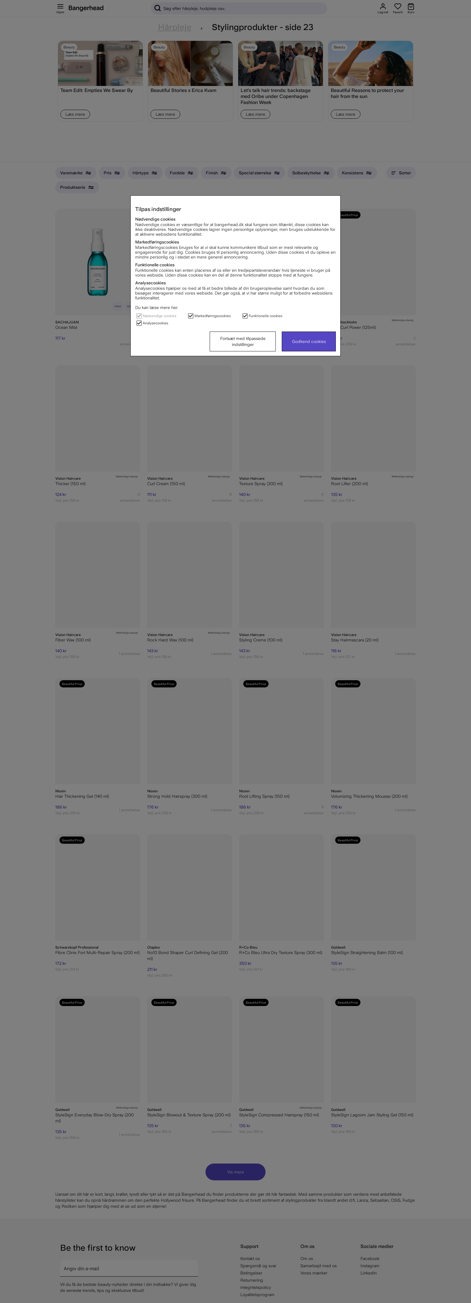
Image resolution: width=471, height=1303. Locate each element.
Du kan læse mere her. (156, 307)
